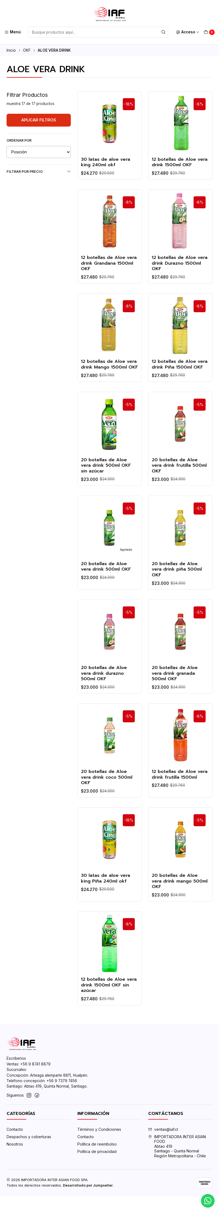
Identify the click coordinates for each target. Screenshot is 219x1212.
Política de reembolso (97, 1160)
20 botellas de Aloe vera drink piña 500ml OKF (178, 585)
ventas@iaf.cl (163, 1145)
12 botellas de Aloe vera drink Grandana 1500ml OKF (105, 270)
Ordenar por (19, 140)
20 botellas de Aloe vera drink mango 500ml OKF (175, 901)
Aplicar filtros (38, 120)
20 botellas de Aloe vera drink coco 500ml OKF (108, 795)
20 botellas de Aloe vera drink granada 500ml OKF (175, 690)
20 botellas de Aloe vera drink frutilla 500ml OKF (180, 480)
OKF (27, 50)
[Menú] (12, 32)
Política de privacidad (96, 1167)
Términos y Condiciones (99, 1145)
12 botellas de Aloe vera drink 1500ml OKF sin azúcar (108, 1006)
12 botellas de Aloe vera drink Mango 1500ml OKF (104, 375)
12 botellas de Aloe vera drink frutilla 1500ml (175, 795)
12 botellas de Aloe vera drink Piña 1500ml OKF (178, 375)
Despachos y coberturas (29, 1152)
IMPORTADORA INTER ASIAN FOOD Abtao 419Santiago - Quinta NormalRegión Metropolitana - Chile (177, 1162)
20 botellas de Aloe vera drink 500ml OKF (107, 582)
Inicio (11, 50)
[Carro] (209, 32)
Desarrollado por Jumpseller (88, 1201)
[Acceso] (188, 32)
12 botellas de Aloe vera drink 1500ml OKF (178, 162)
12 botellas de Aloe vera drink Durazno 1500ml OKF (175, 270)
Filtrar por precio (39, 171)
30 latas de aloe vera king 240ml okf (106, 162)
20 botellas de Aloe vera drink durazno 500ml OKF (105, 690)
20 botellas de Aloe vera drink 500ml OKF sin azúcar (107, 480)
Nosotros (15, 1160)
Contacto (15, 1145)
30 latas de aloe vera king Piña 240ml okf (106, 898)
